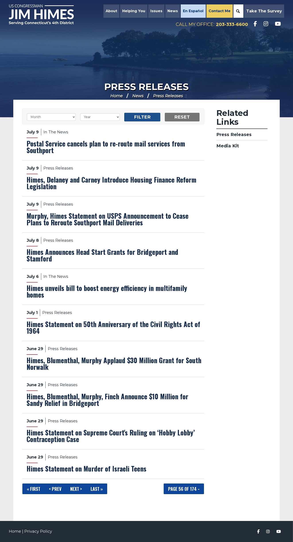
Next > (76, 488)
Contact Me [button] (220, 11)
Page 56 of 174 (184, 488)
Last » (97, 488)
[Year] (100, 117)
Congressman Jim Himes (45, 14)
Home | (16, 531)
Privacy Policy (38, 531)
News (138, 96)
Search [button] (237, 11)
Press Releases (146, 86)
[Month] (51, 117)
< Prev (55, 488)
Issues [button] (156, 11)
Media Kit (227, 145)
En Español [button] (193, 11)
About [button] (111, 11)
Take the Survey (264, 11)
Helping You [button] (133, 11)
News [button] (172, 11)
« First (33, 488)
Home (116, 96)
